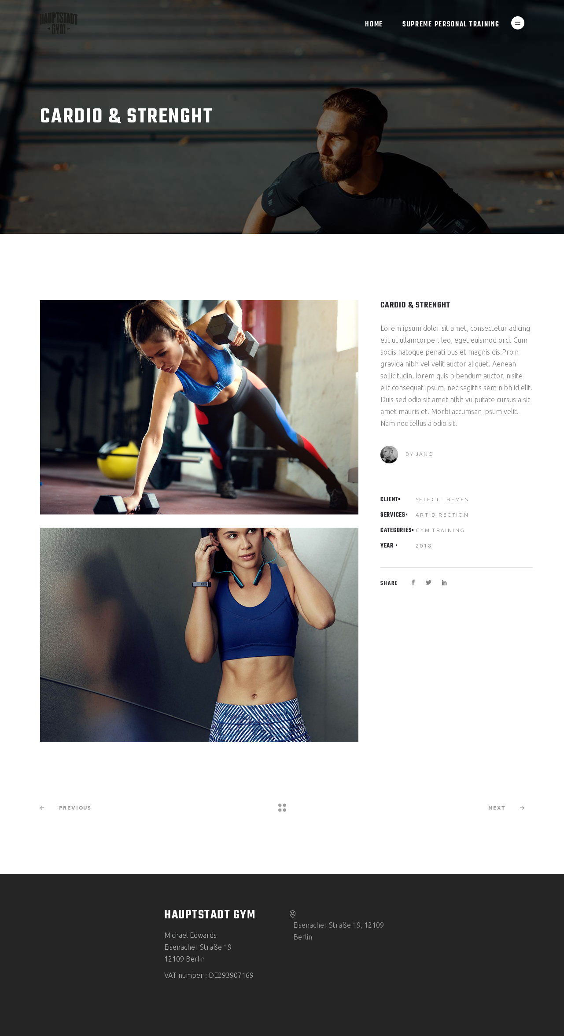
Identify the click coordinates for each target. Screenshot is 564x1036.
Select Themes (442, 499)
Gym (423, 530)
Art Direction (442, 515)
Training (448, 530)
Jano (424, 454)
